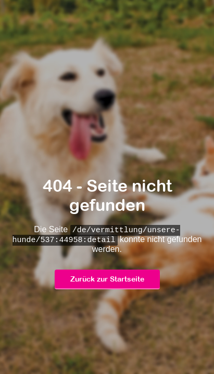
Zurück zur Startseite (107, 279)
